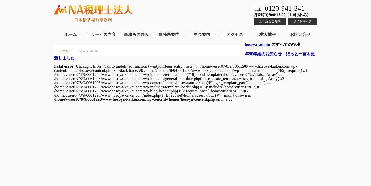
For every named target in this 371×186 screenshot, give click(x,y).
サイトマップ (302, 21)
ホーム (70, 34)
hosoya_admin (257, 44)
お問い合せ (300, 34)
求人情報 (267, 34)
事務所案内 (169, 34)
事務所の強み (136, 34)
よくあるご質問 (270, 21)
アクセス (234, 34)
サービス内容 (103, 34)
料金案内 (202, 34)
